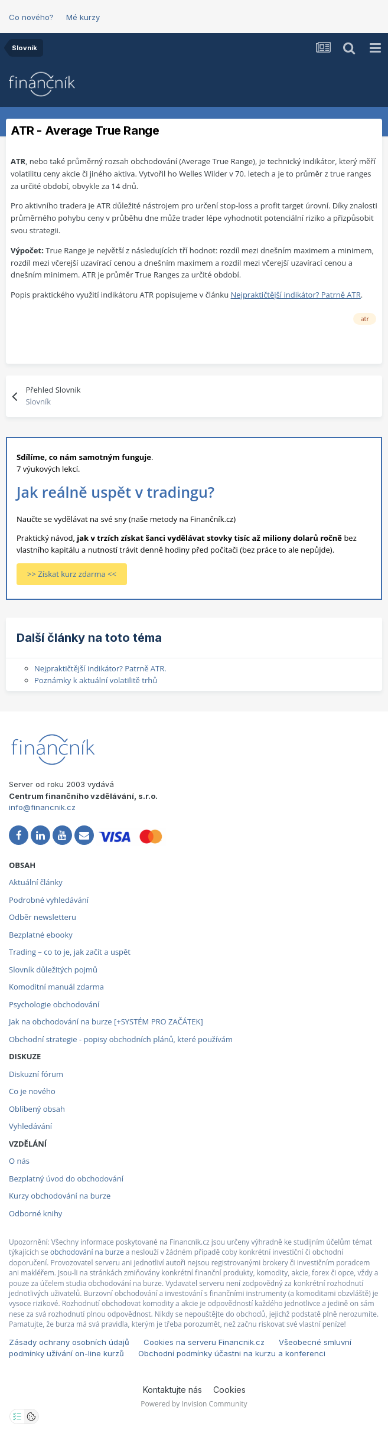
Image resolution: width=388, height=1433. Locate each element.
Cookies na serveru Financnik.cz (204, 1342)
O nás (19, 1160)
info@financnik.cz (42, 807)
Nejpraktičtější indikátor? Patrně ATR (296, 294)
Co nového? (31, 17)
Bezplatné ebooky (41, 934)
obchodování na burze (87, 1252)
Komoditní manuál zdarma (56, 986)
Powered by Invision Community (194, 1404)
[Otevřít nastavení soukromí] (17, 1416)
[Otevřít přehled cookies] (31, 1416)
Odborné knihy (35, 1213)
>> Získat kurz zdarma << (71, 574)
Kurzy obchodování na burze (59, 1195)
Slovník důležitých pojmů (53, 969)
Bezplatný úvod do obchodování (66, 1178)
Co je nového (32, 1091)
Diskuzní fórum (36, 1074)
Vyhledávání (30, 1126)
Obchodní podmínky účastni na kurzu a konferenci (231, 1353)
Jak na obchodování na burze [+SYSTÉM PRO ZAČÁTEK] (106, 1021)
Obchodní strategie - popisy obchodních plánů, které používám (121, 1039)
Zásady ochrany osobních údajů (69, 1342)
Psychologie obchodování (54, 1004)
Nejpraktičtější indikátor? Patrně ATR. (100, 668)
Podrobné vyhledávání (49, 900)
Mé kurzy (83, 17)
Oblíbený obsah (37, 1109)
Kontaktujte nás (172, 1390)
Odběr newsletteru (42, 917)
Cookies (229, 1390)
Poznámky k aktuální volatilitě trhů (95, 680)
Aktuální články (36, 882)
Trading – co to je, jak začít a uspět (70, 951)
